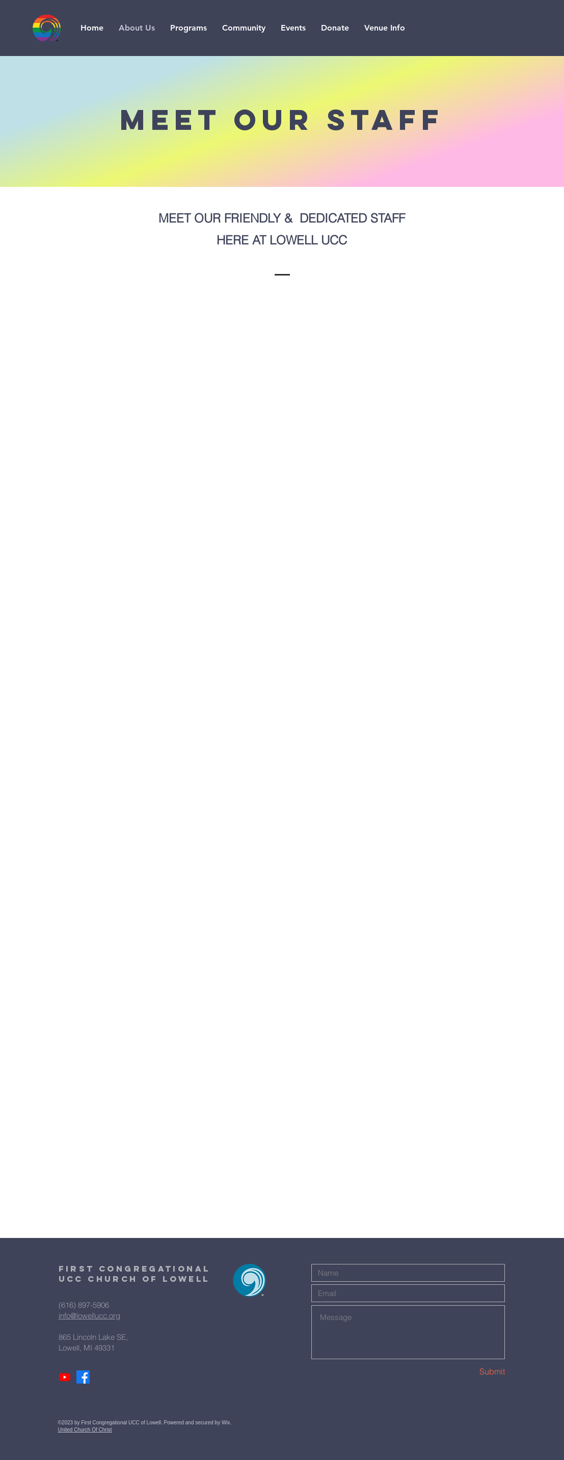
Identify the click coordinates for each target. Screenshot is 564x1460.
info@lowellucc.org (89, 1315)
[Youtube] (64, 1377)
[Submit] (469, 1371)
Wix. (227, 1422)
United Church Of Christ (85, 1430)
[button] (188, 28)
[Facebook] (83, 1377)
